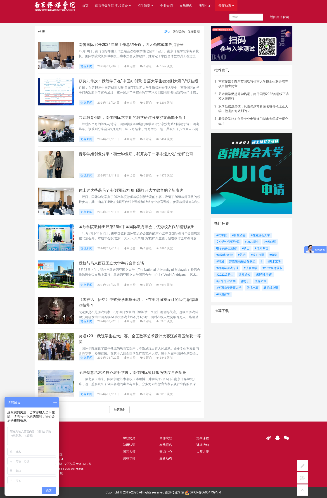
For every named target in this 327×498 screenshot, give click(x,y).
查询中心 (205, 5)
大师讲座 (202, 451)
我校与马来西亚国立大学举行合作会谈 (113, 263)
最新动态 (226, 5)
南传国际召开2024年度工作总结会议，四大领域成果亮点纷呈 (134, 44)
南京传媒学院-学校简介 (113, 5)
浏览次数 (179, 31)
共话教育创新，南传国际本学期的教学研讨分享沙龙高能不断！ (136, 117)
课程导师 (129, 458)
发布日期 (194, 31)
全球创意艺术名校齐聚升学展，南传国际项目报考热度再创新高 (136, 372)
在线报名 (186, 5)
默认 (167, 31)
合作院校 (165, 438)
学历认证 (129, 445)
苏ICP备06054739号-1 (203, 492)
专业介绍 (166, 5)
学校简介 (129, 438)
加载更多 (119, 409)
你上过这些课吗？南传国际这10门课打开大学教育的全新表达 (134, 190)
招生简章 (145, 5)
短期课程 (202, 438)
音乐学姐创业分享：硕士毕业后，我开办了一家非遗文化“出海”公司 (139, 154)
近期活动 (202, 445)
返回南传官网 (279, 17)
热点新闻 (86, 66)
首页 (85, 5)
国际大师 (129, 451)
